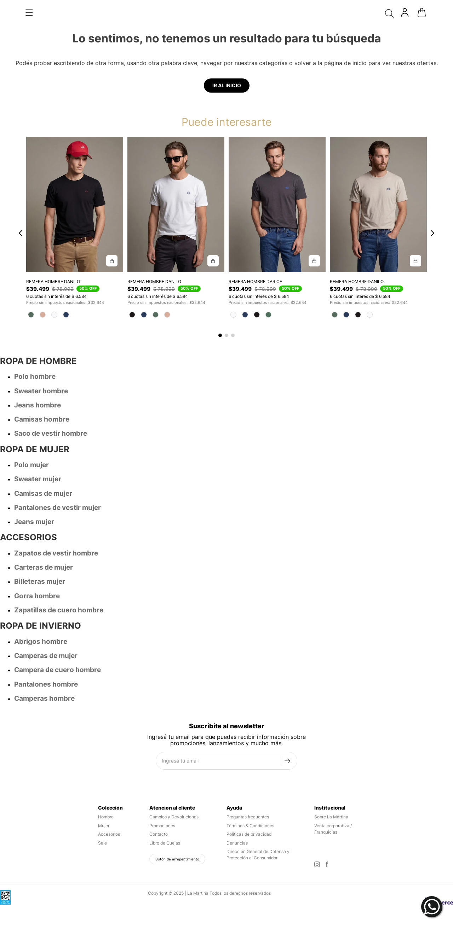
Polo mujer (31, 443)
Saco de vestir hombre (50, 411)
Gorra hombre (37, 574)
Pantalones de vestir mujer (57, 486)
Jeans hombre (37, 383)
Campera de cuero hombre (57, 648)
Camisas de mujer (43, 472)
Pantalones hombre (46, 662)
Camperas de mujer (46, 634)
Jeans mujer (34, 500)
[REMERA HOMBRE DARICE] (277, 179)
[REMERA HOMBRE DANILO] (74, 179)
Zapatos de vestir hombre (56, 531)
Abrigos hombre (40, 620)
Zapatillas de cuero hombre (58, 588)
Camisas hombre (41, 397)
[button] (220, 313)
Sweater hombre (41, 369)
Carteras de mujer (43, 545)
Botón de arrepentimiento (177, 837)
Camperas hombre (44, 676)
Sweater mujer (37, 457)
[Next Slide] (432, 210)
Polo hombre (35, 355)
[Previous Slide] (20, 210)
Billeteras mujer (39, 559)
